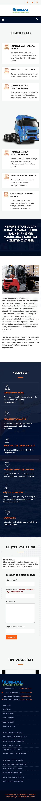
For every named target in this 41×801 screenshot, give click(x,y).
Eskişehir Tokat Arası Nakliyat (15, 764)
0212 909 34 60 (24, 340)
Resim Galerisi (8, 722)
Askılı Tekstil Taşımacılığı (13, 781)
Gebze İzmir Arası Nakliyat (13, 733)
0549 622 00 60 (26, 692)
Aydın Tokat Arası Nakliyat (13, 760)
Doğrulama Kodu (15, 627)
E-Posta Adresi (20, 591)
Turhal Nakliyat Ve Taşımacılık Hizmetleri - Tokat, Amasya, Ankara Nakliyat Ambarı (20, 796)
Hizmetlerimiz (8, 714)
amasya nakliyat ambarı (23, 175)
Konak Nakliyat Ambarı (12, 745)
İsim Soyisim (11, 580)
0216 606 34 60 (15, 342)
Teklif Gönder (8, 718)
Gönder (11, 637)
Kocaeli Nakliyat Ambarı (12, 769)
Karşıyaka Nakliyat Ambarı (13, 741)
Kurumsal (7, 709)
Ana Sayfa (7, 705)
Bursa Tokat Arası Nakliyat (13, 777)
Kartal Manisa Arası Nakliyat (14, 754)
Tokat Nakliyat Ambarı (23, 70)
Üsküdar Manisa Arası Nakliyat (15, 737)
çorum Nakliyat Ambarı (12, 773)
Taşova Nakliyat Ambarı (12, 750)
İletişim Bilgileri (9, 726)
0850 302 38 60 (25, 689)
